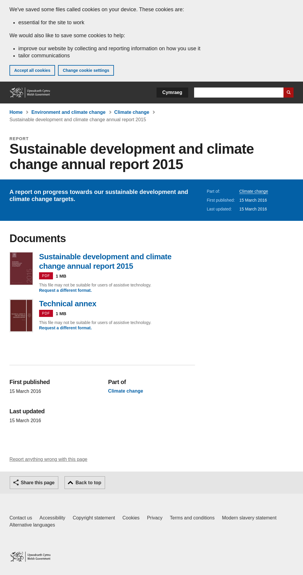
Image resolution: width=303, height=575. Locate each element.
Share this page (37, 482)
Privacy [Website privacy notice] (154, 517)
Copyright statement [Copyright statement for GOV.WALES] (94, 517)
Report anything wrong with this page (48, 459)
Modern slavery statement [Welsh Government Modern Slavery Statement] (249, 517)
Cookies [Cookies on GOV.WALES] (131, 517)
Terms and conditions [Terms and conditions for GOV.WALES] (192, 517)
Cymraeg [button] (172, 92)
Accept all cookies (32, 70)
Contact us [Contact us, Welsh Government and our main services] (20, 517)
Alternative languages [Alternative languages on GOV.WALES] (32, 524)
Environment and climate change (68, 112)
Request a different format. (65, 290)
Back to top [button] (88, 482)
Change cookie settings (86, 70)
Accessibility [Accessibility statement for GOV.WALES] (52, 517)
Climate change (131, 112)
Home (15, 112)
